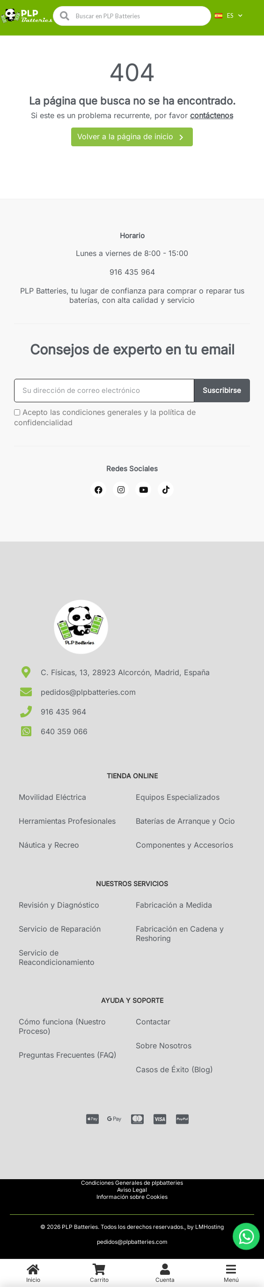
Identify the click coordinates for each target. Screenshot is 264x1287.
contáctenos (211, 115)
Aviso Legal (132, 1189)
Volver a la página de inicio (132, 137)
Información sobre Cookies (132, 1196)
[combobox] (135, 16)
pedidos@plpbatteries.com (132, 1241)
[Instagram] (121, 489)
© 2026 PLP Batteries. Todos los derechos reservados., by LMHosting (132, 1226)
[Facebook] (98, 489)
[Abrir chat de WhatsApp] (246, 1236)
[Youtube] (143, 489)
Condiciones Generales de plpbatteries (132, 1182)
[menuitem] (33, 1273)
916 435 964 (132, 272)
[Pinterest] (166, 489)
